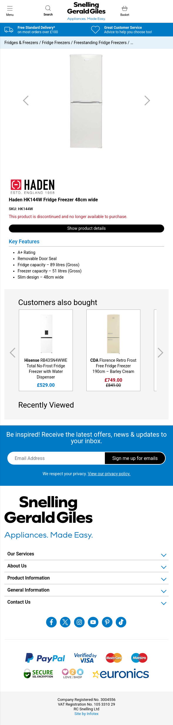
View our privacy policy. (109, 473)
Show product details (86, 228)
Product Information (28, 578)
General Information (28, 590)
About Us (17, 566)
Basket (124, 11)
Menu (10, 10)
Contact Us (19, 602)
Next (162, 352)
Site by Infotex (86, 713)
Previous (11, 352)
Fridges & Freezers (21, 42)
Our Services (20, 554)
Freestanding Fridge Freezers (100, 42)
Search (48, 10)
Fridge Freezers (56, 42)
